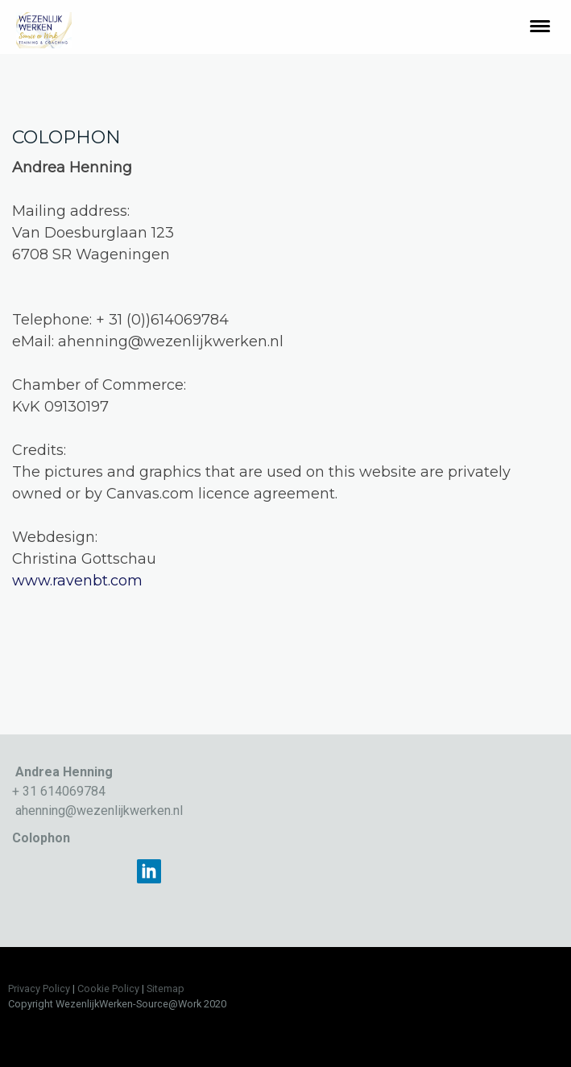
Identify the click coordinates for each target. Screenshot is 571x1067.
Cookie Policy (108, 988)
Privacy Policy (39, 988)
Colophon (41, 838)
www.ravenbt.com (77, 580)
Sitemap (165, 988)
